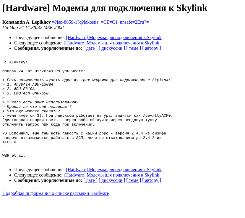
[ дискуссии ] (112, 48)
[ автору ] (151, 48)
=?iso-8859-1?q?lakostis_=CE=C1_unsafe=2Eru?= (100, 22)
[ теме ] (133, 48)
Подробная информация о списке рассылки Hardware (55, 212)
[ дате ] (90, 48)
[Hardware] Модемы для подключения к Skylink (113, 37)
